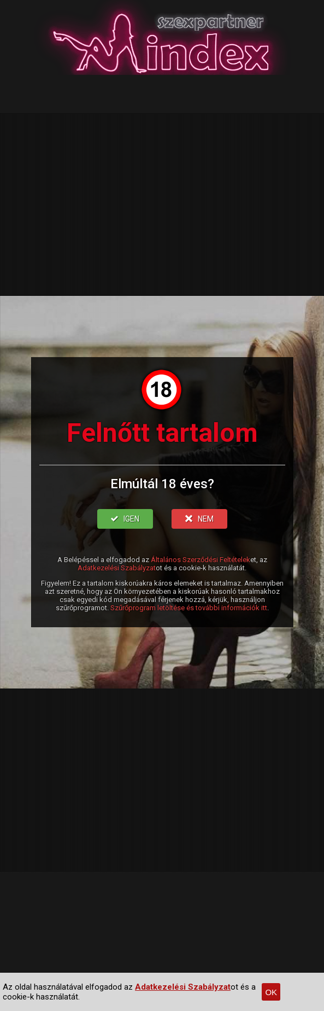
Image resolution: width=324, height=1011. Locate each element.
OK (271, 992)
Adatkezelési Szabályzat (117, 568)
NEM (199, 519)
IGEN (125, 519)
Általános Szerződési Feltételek (200, 560)
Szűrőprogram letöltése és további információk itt (188, 608)
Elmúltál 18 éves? (162, 484)
